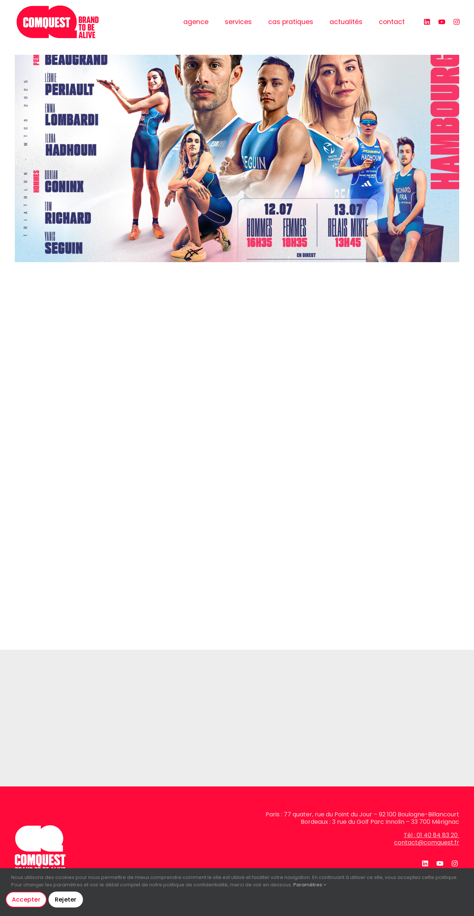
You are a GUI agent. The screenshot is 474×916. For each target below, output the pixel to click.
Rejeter (66, 899)
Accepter (26, 899)
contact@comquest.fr (426, 842)
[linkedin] (425, 21)
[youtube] (440, 21)
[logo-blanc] (40, 828)
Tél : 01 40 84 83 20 (431, 835)
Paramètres (309, 884)
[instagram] (455, 21)
